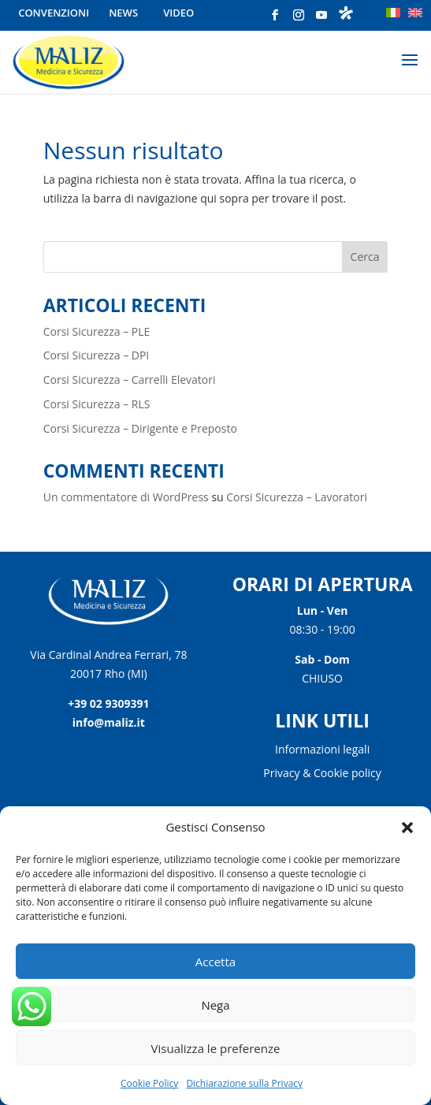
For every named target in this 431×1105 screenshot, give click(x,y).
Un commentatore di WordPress (126, 496)
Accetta (215, 961)
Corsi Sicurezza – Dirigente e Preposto (140, 428)
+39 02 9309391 (108, 703)
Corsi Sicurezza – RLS (96, 403)
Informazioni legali (322, 750)
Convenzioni (53, 13)
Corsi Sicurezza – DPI (96, 355)
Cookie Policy (149, 1083)
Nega (215, 1005)
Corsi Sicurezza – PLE (96, 331)
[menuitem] (393, 12)
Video (178, 13)
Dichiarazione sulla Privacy (244, 1083)
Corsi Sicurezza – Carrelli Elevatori (129, 379)
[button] (407, 827)
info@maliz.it (108, 722)
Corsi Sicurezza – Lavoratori (296, 496)
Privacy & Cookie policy (322, 774)
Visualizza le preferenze (216, 1048)
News (123, 13)
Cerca (365, 256)
